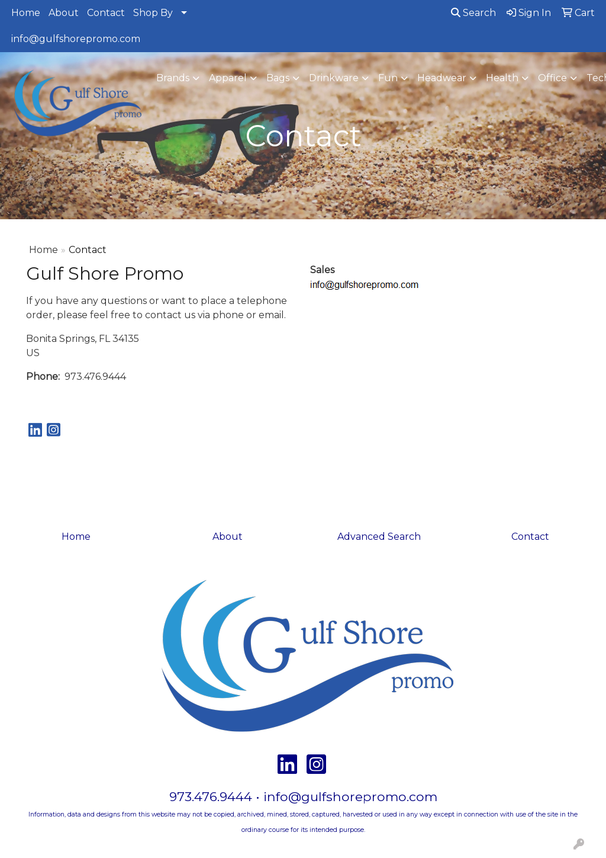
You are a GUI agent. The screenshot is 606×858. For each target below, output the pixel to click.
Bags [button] (277, 78)
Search (473, 12)
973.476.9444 (210, 796)
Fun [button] (388, 78)
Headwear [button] (441, 78)
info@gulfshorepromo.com (75, 38)
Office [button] (552, 78)
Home (25, 12)
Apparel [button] (228, 78)
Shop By (153, 12)
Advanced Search (379, 536)
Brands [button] (172, 78)
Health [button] (502, 78)
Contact (106, 12)
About (64, 12)
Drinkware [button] (334, 78)
